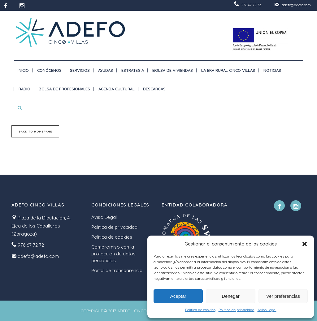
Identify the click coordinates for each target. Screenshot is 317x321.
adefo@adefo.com (296, 5)
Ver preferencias (283, 296)
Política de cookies (200, 309)
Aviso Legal (267, 309)
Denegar (231, 296)
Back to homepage (35, 131)
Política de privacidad (236, 309)
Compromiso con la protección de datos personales (113, 253)
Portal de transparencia (116, 270)
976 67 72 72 (251, 5)
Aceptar (178, 296)
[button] (305, 244)
